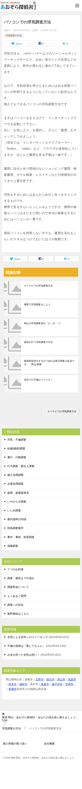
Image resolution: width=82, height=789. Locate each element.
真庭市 (45, 684)
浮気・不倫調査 (16, 439)
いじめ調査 (14, 510)
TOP (40, 719)
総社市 (50, 679)
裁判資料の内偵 (16, 519)
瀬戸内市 (57, 684)
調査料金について (18, 586)
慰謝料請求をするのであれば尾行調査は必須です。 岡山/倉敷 (49, 363)
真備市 (12, 689)
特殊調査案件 (15, 528)
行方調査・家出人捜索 (20, 466)
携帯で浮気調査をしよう (37, 304)
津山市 (61, 679)
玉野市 (40, 679)
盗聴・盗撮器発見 (18, 492)
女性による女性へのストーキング (27, 637)
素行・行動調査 (16, 457)
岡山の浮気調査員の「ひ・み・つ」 (43, 323)
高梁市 (72, 679)
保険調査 (12, 545)
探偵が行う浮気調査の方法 (38, 342)
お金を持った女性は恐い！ (23, 654)
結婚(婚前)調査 (16, 448)
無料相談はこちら (18, 613)
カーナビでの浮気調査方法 (38, 285)
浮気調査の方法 (14, 35)
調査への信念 (15, 604)
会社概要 (49, 743)
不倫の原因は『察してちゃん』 (26, 645)
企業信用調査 (15, 483)
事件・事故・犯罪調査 (20, 537)
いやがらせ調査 (16, 501)
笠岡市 (69, 684)
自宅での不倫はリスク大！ (38, 379)
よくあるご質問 (16, 596)
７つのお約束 (15, 569)
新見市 (12, 684)
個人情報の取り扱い (15, 743)
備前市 (23, 684)
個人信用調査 (15, 474)
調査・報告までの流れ (20, 578)
